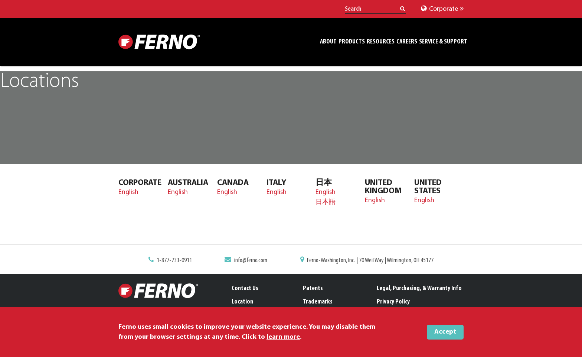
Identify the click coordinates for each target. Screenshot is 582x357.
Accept (445, 331)
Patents (313, 288)
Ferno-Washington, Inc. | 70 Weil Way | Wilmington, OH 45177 (370, 260)
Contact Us (245, 288)
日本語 (325, 202)
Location (242, 301)
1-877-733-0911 (174, 260)
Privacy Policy (393, 301)
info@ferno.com (250, 260)
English (128, 192)
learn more (283, 337)
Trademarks (318, 301)
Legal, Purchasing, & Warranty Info (419, 288)
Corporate (442, 9)
